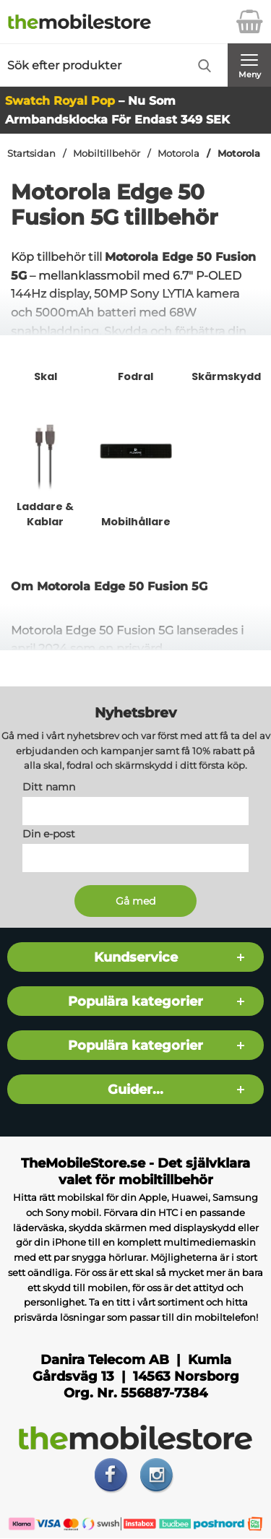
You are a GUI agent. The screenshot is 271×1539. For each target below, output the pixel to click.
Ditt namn (48, 787)
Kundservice (136, 957)
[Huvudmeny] (249, 65)
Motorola (178, 153)
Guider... (135, 1090)
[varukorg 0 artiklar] (249, 21)
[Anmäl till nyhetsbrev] (135, 902)
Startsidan (31, 153)
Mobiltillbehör (106, 153)
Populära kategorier (135, 1001)
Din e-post (48, 834)
